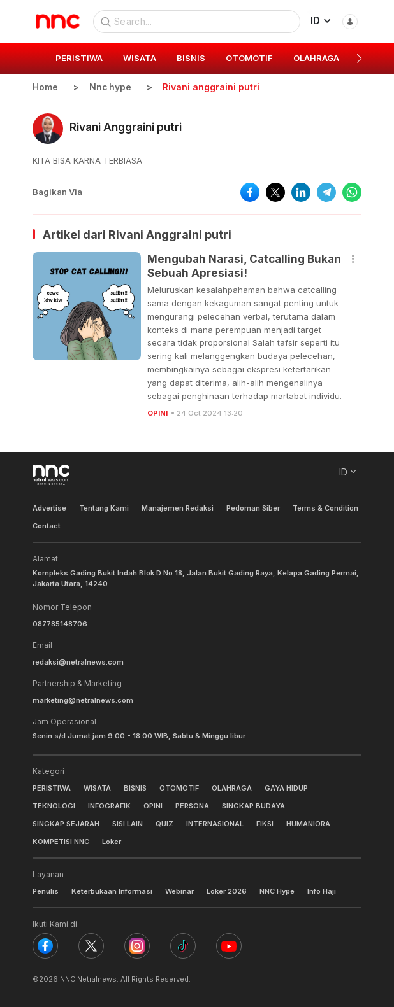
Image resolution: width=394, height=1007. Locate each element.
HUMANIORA (308, 823)
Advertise (49, 507)
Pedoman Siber (253, 507)
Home (45, 86)
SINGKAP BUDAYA (253, 805)
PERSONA (192, 805)
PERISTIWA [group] (79, 58)
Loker (111, 841)
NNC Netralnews (88, 979)
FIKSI (265, 823)
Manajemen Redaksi (178, 507)
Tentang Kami (104, 507)
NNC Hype (277, 891)
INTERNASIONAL (215, 823)
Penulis (46, 891)
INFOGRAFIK (109, 805)
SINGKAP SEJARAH (66, 823)
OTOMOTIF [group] (249, 58)
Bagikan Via (57, 192)
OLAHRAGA (232, 787)
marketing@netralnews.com (83, 700)
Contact (47, 525)
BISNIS (135, 787)
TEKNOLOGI (54, 805)
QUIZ (164, 823)
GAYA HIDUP (286, 787)
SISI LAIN (127, 823)
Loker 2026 (227, 891)
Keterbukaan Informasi (111, 891)
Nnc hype (111, 86)
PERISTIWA (52, 787)
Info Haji (321, 891)
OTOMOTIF (179, 787)
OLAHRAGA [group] (316, 58)
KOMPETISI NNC (61, 841)
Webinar (179, 891)
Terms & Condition (325, 507)
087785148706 (60, 623)
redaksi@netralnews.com (78, 662)
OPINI (157, 413)
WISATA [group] (139, 58)
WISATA (97, 787)
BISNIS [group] (191, 58)
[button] (359, 59)
